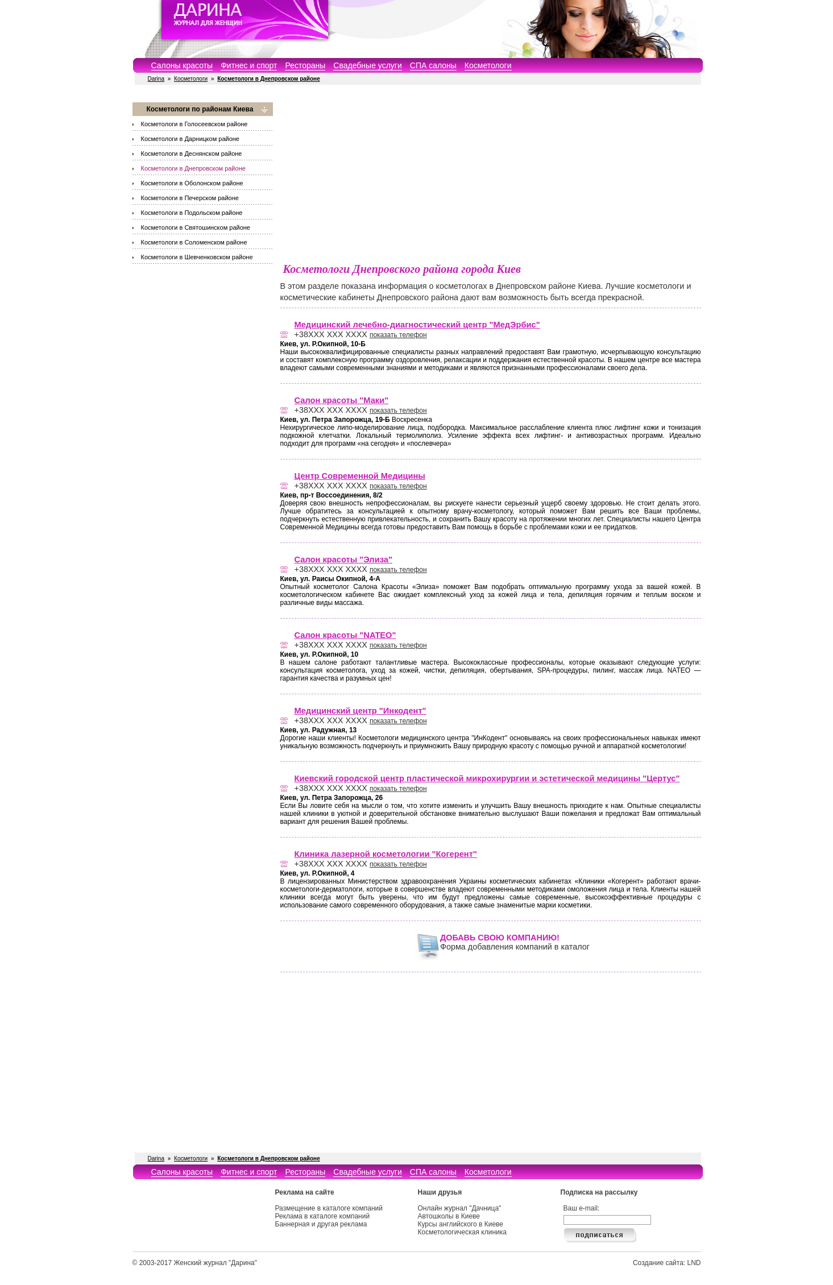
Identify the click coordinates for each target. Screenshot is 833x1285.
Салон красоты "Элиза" (343, 559)
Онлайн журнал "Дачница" (460, 1208)
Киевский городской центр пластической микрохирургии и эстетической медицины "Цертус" (487, 778)
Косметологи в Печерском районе (190, 197)
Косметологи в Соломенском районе (194, 242)
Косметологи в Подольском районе (192, 212)
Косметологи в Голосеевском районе (194, 124)
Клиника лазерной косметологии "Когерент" (386, 854)
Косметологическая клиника (462, 1232)
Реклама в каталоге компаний (322, 1216)
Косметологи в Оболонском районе (192, 183)
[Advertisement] (490, 182)
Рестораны (305, 65)
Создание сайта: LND (667, 1263)
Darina (156, 79)
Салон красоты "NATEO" (345, 635)
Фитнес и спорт (249, 65)
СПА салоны (433, 65)
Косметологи (488, 65)
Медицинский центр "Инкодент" (360, 710)
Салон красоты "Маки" (342, 400)
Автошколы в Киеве (449, 1216)
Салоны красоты (182, 65)
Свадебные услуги (367, 65)
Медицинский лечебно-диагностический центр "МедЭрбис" (417, 324)
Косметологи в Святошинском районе (195, 227)
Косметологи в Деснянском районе (191, 153)
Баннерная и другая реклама (321, 1224)
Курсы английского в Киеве (460, 1224)
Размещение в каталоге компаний (329, 1208)
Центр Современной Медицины (360, 475)
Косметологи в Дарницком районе (190, 138)
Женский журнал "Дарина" (215, 1263)
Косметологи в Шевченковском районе (197, 257)
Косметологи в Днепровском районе (193, 168)
